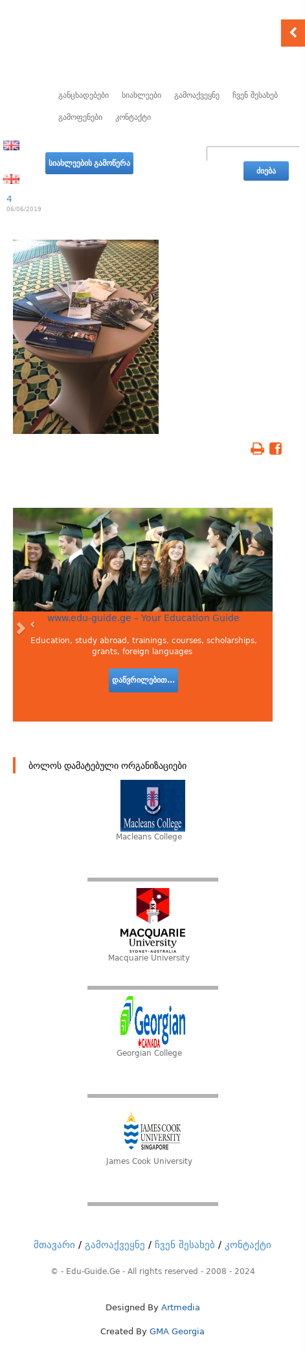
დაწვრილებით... (143, 680)
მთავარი (54, 1245)
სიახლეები (141, 95)
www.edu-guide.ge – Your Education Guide (143, 618)
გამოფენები (80, 117)
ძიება (266, 171)
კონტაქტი (133, 117)
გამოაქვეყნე (197, 95)
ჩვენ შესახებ (255, 95)
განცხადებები (83, 95)
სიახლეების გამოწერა (89, 163)
